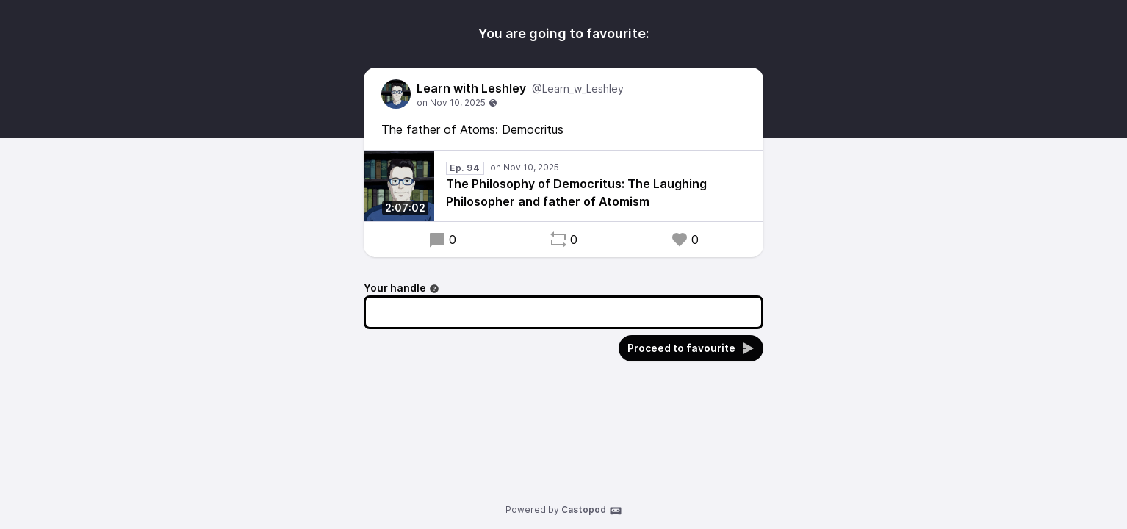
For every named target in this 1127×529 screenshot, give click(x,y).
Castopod (591, 510)
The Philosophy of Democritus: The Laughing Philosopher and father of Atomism (576, 192)
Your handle (401, 287)
